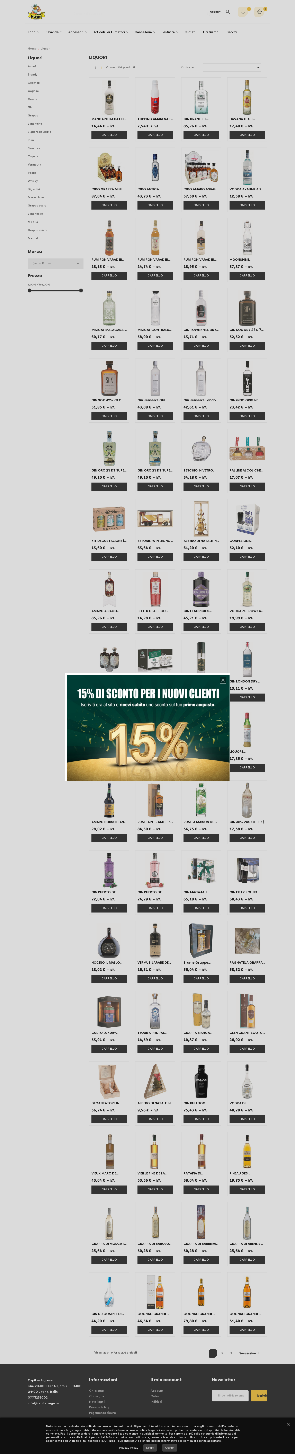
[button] (223, 680)
